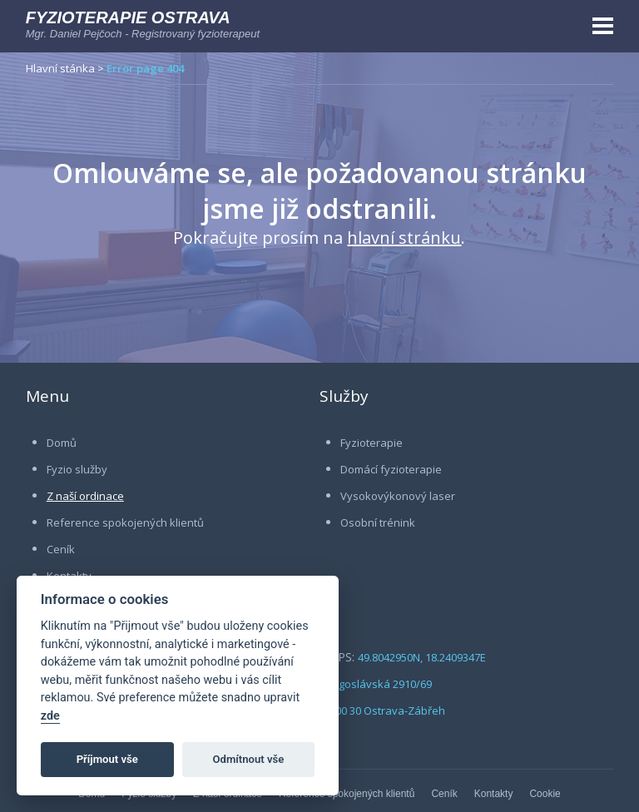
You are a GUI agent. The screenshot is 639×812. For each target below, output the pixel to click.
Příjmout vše (107, 759)
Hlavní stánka (60, 68)
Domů (62, 442)
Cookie (544, 794)
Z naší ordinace (85, 495)
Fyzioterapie (371, 442)
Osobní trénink (377, 522)
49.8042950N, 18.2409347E (422, 657)
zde (50, 716)
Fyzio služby (77, 469)
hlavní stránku (404, 237)
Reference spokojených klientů (125, 522)
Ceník (61, 549)
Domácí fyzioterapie (391, 469)
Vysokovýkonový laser (397, 495)
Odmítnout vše (249, 759)
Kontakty (493, 794)
